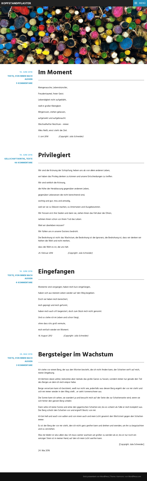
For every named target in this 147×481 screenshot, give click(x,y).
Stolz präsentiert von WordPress (96, 476)
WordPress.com (134, 476)
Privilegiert (54, 155)
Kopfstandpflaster (16, 3)
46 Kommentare (23, 162)
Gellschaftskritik (14, 159)
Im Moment (55, 72)
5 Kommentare (24, 83)
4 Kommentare (24, 282)
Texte (10, 76)
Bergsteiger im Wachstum (75, 355)
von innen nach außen (23, 77)
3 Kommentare (24, 365)
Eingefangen (56, 272)
